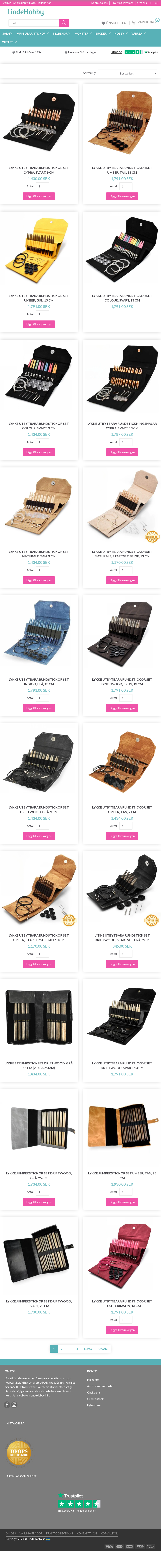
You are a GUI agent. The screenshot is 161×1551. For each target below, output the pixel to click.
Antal (30, 186)
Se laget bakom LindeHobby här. (30, 1395)
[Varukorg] (145, 22)
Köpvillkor (109, 1533)
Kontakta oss (99, 2)
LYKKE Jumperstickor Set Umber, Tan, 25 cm (122, 1175)
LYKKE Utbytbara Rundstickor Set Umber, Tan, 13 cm (122, 170)
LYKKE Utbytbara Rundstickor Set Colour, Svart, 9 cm (39, 426)
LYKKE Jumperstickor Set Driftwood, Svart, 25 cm (39, 1303)
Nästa (88, 1348)
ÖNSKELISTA (114, 23)
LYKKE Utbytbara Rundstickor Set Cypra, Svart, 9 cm (39, 170)
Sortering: (89, 73)
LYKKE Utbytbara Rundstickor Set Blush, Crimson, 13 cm (122, 1303)
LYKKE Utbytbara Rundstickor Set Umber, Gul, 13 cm (39, 298)
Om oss (142, 2)
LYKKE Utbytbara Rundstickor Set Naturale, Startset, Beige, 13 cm (122, 554)
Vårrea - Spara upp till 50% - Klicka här (27, 2)
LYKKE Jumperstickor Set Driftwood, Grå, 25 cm (39, 1175)
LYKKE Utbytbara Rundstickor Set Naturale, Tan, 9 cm (39, 554)
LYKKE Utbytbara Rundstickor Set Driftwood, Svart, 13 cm (122, 1065)
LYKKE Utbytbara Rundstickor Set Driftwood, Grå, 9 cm (39, 809)
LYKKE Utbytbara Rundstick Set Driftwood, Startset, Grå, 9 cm (122, 937)
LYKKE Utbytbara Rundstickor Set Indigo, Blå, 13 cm (39, 682)
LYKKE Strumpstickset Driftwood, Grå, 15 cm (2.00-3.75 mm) (38, 1065)
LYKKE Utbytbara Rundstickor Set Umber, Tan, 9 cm (122, 809)
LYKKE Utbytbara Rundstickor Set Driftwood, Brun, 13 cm (122, 682)
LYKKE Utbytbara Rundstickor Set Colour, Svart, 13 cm (122, 298)
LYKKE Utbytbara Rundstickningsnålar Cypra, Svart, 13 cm (122, 426)
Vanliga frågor (31, 1533)
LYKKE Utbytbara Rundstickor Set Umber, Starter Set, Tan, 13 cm (39, 937)
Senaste (103, 1348)
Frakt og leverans (122, 2)
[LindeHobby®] (25, 11)
